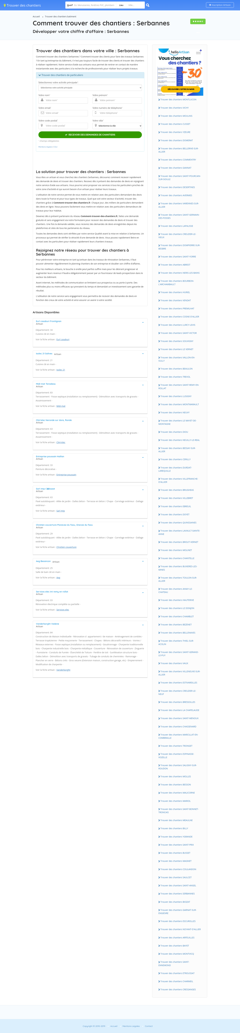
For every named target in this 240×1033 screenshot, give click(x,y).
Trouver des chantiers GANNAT (175, 167)
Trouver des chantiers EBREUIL (175, 506)
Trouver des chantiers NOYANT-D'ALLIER (180, 929)
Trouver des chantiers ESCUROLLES (178, 921)
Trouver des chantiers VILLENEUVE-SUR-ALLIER (179, 673)
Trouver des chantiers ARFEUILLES (177, 937)
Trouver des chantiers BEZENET (176, 624)
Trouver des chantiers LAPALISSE (176, 225)
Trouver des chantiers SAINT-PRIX (177, 844)
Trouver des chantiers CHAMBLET (177, 616)
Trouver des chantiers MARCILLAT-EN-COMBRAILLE (178, 736)
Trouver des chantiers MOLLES (175, 776)
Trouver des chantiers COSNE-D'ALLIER (179, 316)
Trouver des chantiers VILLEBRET (176, 498)
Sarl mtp (60, 510)
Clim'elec (60, 442)
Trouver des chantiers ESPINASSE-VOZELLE (176, 755)
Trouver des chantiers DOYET (174, 514)
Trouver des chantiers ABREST (175, 264)
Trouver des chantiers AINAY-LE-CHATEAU (175, 590)
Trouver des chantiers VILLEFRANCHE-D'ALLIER (178, 480)
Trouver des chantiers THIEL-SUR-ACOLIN (176, 642)
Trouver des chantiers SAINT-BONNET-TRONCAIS (178, 811)
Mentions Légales (131, 1026)
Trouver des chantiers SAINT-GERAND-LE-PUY (178, 654)
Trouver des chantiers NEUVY (174, 412)
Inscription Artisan (220, 5)
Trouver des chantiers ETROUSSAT (177, 973)
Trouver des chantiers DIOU (174, 431)
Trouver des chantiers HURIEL (175, 292)
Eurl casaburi (62, 339)
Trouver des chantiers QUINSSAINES (178, 522)
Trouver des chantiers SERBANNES (177, 893)
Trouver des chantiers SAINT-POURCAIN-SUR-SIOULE (179, 178)
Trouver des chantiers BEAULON (176, 368)
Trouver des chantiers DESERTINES (177, 187)
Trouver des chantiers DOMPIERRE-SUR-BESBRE (179, 247)
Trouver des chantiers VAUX (174, 663)
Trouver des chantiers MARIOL (175, 800)
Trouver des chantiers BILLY (174, 828)
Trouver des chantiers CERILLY (175, 459)
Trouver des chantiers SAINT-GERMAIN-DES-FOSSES (179, 216)
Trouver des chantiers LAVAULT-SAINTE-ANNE (179, 532)
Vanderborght (63, 669)
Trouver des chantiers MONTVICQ (177, 953)
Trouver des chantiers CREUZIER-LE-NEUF (177, 692)
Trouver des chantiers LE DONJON (177, 608)
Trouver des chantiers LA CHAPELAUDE (179, 710)
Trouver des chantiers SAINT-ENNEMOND (173, 963)
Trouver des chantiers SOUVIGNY (176, 341)
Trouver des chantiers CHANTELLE (177, 558)
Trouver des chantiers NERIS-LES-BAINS (180, 272)
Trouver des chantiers (22, 5)
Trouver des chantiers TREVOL (175, 376)
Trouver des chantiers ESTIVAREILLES (178, 682)
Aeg (58, 577)
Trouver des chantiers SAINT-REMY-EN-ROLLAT (178, 386)
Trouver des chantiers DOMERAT (176, 140)
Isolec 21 (60, 369)
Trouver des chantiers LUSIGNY (175, 396)
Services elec (62, 609)
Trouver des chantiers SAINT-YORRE (178, 256)
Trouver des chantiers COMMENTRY (178, 159)
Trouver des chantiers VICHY (174, 107)
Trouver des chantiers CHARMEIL (176, 981)
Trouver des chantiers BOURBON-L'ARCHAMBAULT (176, 282)
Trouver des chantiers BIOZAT (175, 901)
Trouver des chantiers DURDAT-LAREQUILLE (175, 469)
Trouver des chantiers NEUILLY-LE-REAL (180, 440)
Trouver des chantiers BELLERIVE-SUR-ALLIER (178, 150)
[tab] (90, 322)
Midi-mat (60, 406)
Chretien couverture (66, 547)
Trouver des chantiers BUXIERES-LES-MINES (177, 568)
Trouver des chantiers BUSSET (175, 852)
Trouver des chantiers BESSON (175, 784)
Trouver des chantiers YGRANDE (176, 836)
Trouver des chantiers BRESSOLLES (177, 702)
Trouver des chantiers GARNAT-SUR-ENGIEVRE (177, 912)
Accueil (36, 16)
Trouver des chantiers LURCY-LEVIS (177, 324)
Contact (149, 1026)
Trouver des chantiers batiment (60, 16)
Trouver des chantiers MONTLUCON (178, 99)
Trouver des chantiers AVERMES (176, 195)
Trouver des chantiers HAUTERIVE (177, 600)
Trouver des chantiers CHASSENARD (178, 726)
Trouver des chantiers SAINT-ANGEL (178, 885)
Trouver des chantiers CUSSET (175, 124)
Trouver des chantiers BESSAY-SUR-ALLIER (177, 450)
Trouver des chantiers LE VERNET (176, 349)
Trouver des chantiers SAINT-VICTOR (178, 333)
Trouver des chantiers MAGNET (175, 861)
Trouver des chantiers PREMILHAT (177, 308)
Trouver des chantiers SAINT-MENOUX (179, 718)
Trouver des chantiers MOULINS (176, 115)
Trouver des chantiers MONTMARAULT (179, 404)
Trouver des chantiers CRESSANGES (178, 989)
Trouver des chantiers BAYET (174, 945)
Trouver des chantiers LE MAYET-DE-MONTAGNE (177, 422)
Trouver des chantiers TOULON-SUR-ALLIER (177, 579)
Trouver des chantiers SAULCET (176, 877)
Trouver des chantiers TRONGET (176, 745)
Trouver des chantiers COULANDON (178, 869)
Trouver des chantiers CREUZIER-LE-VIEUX (177, 236)
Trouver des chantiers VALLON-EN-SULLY (176, 359)
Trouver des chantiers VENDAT (175, 300)
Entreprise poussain (66, 474)
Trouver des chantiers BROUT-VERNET (179, 542)
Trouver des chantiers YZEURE (175, 132)
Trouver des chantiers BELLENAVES (177, 632)
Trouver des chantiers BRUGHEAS (177, 489)
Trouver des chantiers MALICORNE (177, 792)
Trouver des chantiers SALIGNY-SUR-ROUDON (177, 767)
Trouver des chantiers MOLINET (176, 550)
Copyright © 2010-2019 (94, 1026)
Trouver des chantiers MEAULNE (176, 820)
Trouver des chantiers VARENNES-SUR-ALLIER (178, 205)
